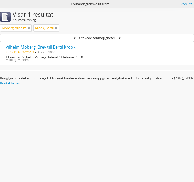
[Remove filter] (29, 27)
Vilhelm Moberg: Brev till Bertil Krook (40, 47)
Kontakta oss (10, 83)
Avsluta (186, 4)
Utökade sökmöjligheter (97, 38)
